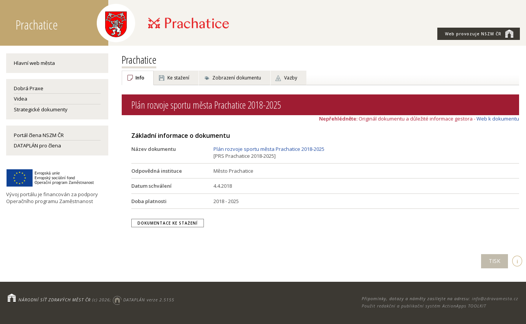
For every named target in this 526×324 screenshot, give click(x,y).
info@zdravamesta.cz (495, 298)
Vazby (290, 77)
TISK (494, 260)
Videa (20, 98)
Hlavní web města (34, 63)
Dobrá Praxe (28, 88)
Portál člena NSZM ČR (39, 135)
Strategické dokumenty (41, 109)
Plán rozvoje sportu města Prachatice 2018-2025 (268, 148)
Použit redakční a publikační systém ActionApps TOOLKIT (424, 306)
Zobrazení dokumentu (236, 77)
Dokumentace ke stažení (167, 223)
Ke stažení (178, 77)
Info (140, 77)
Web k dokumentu (497, 118)
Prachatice (139, 59)
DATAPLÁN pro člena (37, 145)
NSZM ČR (479, 33)
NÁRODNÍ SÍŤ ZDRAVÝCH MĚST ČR (54, 300)
